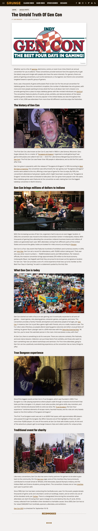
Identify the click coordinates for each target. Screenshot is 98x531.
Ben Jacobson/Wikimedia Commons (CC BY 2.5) (70, 229)
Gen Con (17, 159)
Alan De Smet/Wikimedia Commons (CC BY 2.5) (70, 471)
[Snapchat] (92, 3)
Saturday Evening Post (70, 329)
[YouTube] (79, 3)
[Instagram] (82, 3)
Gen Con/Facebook (78, 311)
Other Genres (52, 3)
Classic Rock (29, 3)
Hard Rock (40, 3)
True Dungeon (61, 407)
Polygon (73, 244)
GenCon (79, 91)
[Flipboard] (89, 3)
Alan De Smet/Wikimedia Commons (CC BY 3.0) (70, 146)
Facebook (82, 63)
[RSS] (95, 3)
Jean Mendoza (17, 19)
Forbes (35, 496)
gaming (34, 69)
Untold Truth (24, 10)
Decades (63, 3)
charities (80, 484)
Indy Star (20, 251)
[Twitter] (86, 3)
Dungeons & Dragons (45, 154)
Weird (14, 9)
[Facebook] (76, 3)
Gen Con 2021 (18, 508)
